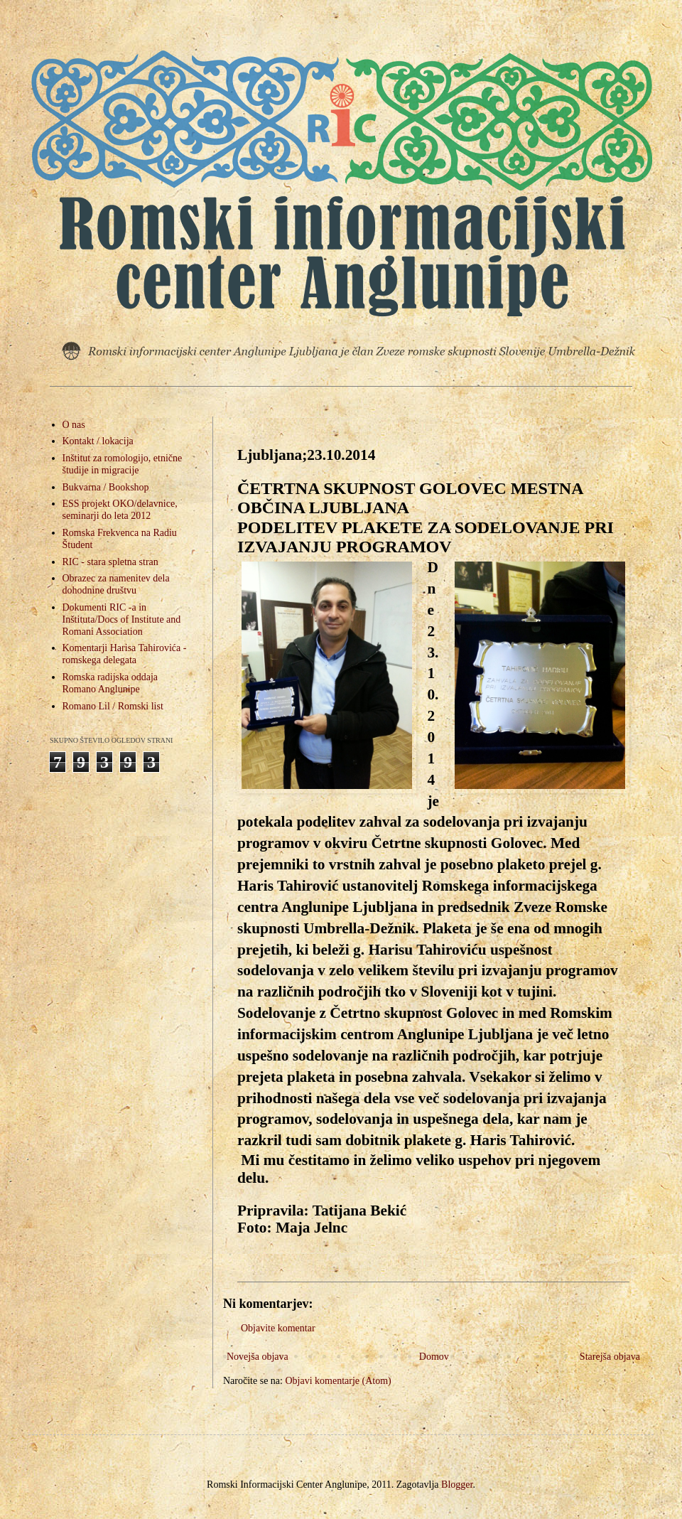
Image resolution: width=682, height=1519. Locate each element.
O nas (74, 424)
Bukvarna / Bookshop (106, 487)
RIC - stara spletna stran (110, 562)
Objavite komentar (278, 1328)
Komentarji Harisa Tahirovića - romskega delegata (125, 654)
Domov (434, 1356)
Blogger (456, 1484)
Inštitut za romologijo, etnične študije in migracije (123, 464)
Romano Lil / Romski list (113, 706)
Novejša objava (257, 1356)
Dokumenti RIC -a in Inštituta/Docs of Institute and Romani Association (122, 619)
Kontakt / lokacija (98, 441)
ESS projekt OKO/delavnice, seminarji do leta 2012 (120, 509)
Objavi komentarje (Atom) (338, 1380)
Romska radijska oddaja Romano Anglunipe (110, 683)
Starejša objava (610, 1356)
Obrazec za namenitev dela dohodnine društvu (116, 584)
